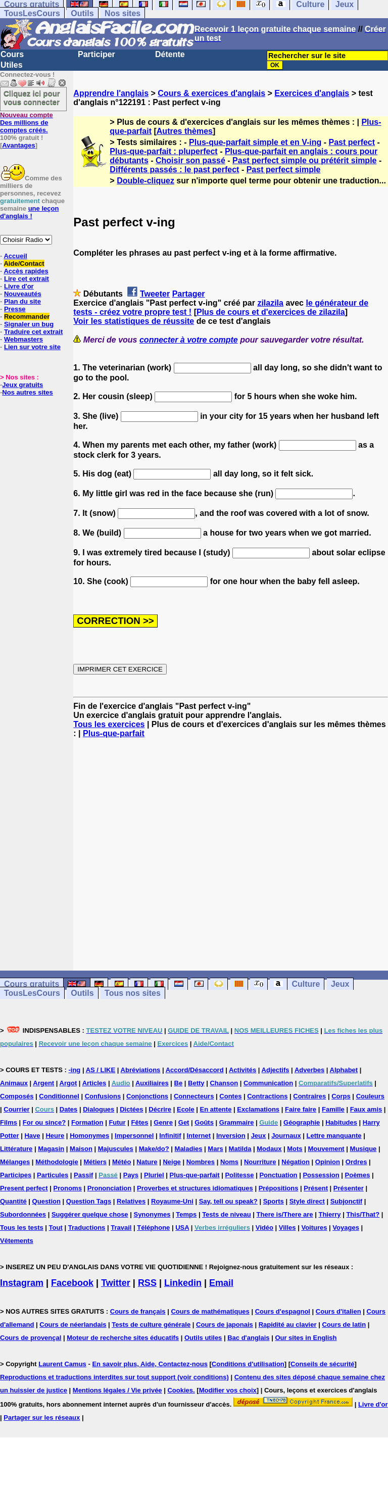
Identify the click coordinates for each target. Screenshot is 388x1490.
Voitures (314, 1227)
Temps (186, 1214)
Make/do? (154, 1148)
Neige (171, 1162)
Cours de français (138, 1311)
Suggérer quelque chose (90, 1214)
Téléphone (153, 1227)
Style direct (307, 1201)
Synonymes (151, 1214)
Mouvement (326, 1148)
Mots (294, 1148)
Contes (230, 1096)
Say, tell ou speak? (228, 1201)
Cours (12, 54)
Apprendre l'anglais (111, 93)
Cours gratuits (31, 984)
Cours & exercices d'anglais (211, 93)
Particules (52, 1175)
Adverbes (309, 1070)
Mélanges (15, 1162)
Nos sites (122, 13)
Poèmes (357, 1175)
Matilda (240, 1148)
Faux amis (366, 1109)
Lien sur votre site (32, 347)
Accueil (15, 256)
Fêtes (139, 1122)
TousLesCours (32, 13)
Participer (96, 54)
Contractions (267, 1096)
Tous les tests (21, 1227)
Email (221, 1283)
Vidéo (264, 1227)
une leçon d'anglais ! (29, 212)
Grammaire (236, 1122)
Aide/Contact (24, 263)
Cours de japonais (224, 1324)
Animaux (14, 1083)
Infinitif (170, 1135)
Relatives (131, 1201)
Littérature (16, 1148)
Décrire (160, 1109)
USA (182, 1227)
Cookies (180, 1390)
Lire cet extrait (26, 278)
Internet (198, 1135)
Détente (170, 54)
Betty (196, 1083)
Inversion (231, 1135)
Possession (321, 1175)
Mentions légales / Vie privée (117, 1390)
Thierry (329, 1214)
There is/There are (285, 1214)
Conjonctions (147, 1096)
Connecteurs (194, 1096)
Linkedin (183, 1283)
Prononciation (109, 1188)
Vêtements (16, 1240)
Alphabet (344, 1070)
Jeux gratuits (22, 385)
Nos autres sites (27, 392)
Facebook (72, 1283)
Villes (287, 1227)
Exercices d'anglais (311, 93)
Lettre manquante (334, 1135)
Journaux (286, 1135)
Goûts (204, 1122)
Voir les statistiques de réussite (133, 321)
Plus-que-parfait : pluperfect (163, 151)
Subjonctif (346, 1201)
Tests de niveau (226, 1214)
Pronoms (68, 1188)
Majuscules (115, 1148)
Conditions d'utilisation (248, 1364)
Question (46, 1201)
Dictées (131, 1109)
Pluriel (154, 1175)
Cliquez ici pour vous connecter (32, 97)
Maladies (189, 1148)
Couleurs (370, 1096)
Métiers (95, 1162)
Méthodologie (56, 1162)
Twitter (115, 1283)
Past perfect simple (284, 169)
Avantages (18, 145)
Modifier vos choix (228, 1390)
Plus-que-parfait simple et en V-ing (255, 142)
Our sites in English (305, 1337)
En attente (216, 1109)
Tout (56, 1227)
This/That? (362, 1214)
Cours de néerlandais (72, 1324)
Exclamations (258, 1109)
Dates (68, 1109)
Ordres (356, 1162)
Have (32, 1135)
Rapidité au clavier (288, 1324)
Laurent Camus (62, 1364)
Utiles (12, 65)
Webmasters (23, 339)
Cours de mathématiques (210, 1311)
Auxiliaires (152, 1083)
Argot (68, 1083)
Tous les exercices (108, 724)
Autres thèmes (185, 131)
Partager (188, 294)
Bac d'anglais (248, 1337)
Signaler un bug (29, 324)
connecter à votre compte (188, 339)
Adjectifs (275, 1070)
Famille (333, 1109)
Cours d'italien (338, 1311)
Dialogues (98, 1109)
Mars (215, 1148)
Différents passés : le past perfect (174, 169)
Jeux (340, 984)
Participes (15, 1175)
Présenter (348, 1188)
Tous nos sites (133, 993)
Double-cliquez (145, 180)
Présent (316, 1188)
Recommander (27, 316)
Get (183, 1122)
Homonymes (89, 1135)
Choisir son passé (190, 160)
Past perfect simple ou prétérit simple (304, 160)
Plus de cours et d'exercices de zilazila (271, 312)
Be (178, 1083)
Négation (295, 1162)
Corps (341, 1096)
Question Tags (88, 1201)
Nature (146, 1162)
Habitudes (341, 1122)
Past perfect (352, 142)
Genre (163, 1122)
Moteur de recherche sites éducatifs (123, 1337)
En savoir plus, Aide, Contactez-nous (150, 1364)
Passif (83, 1175)
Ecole (186, 1109)
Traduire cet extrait (33, 331)
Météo (121, 1162)
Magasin (51, 1148)
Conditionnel (59, 1096)
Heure (54, 1135)
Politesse (239, 1175)
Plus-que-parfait (113, 733)
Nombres (200, 1162)
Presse (15, 309)
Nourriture (260, 1162)
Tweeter (155, 294)
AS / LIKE (101, 1070)
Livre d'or (19, 286)
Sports (273, 1201)
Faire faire (300, 1109)
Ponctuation (278, 1175)
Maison (81, 1148)
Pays (130, 1175)
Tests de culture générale (151, 1324)
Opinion (327, 1162)
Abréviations (141, 1070)
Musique (363, 1148)
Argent (43, 1083)
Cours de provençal (30, 1337)
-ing (74, 1070)
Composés (16, 1096)
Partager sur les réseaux (42, 1417)
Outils (82, 13)
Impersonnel (134, 1135)
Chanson (224, 1083)
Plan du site (22, 301)
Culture (306, 984)
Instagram (21, 1283)
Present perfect (24, 1188)
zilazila (270, 303)
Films (8, 1122)
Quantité (13, 1201)
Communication (268, 1083)
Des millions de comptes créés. (26, 122)
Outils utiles (203, 1337)
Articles (94, 1083)
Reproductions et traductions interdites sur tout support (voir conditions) (114, 1377)
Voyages (345, 1227)
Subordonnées (23, 1214)
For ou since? (44, 1122)
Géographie (301, 1122)
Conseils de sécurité (322, 1364)
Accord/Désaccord (195, 1070)
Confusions (103, 1096)
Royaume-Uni (172, 1201)
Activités (242, 1070)
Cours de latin (344, 1324)
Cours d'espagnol (282, 1311)
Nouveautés (22, 294)
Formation (87, 1122)
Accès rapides (26, 271)
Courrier (16, 1109)
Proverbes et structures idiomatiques (195, 1188)
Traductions (87, 1227)
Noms (229, 1162)
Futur (117, 1122)
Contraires (309, 1096)
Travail (121, 1227)
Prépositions (279, 1188)
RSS (147, 1283)
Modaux (269, 1148)
